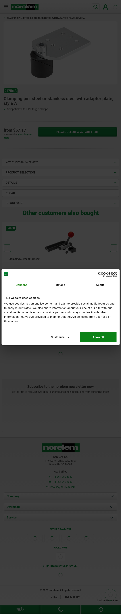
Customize (60, 337)
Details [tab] (60, 284)
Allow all (98, 337)
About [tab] (100, 284)
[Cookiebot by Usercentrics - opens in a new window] (101, 274)
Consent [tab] (21, 284)
